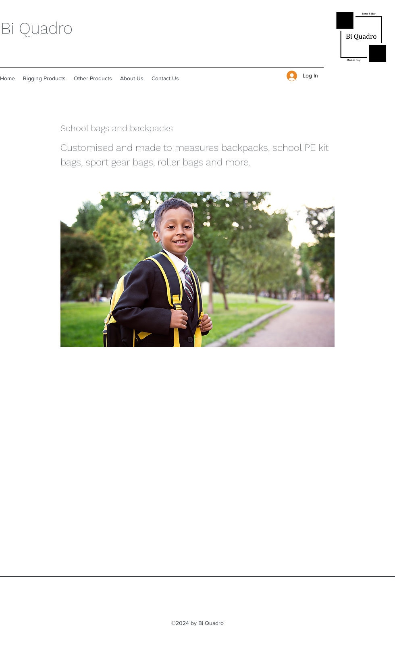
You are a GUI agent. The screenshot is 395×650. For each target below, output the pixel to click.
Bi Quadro (37, 28)
